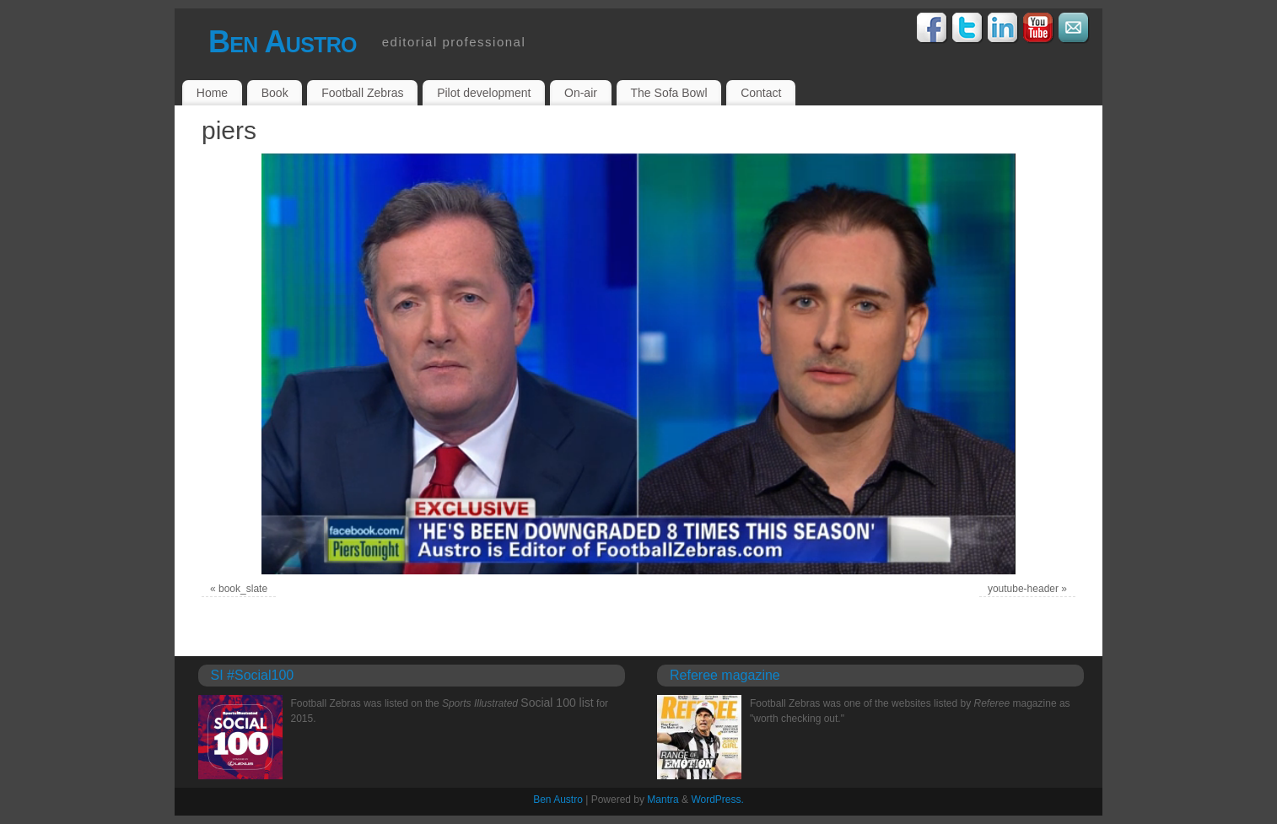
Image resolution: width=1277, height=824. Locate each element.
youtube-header (1023, 589)
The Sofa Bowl (669, 93)
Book (274, 93)
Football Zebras (362, 93)
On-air (580, 93)
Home (212, 93)
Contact (761, 93)
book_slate (242, 589)
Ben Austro (282, 41)
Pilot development (484, 93)
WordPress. (717, 799)
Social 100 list (556, 702)
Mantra (662, 799)
